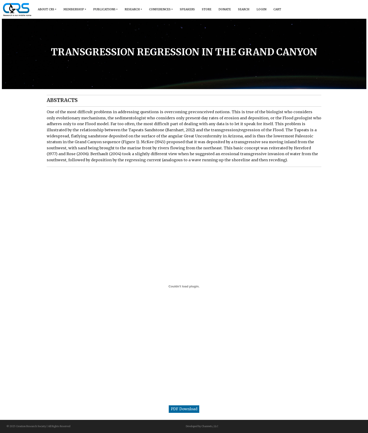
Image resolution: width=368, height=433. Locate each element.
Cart (277, 9)
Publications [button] (104, 9)
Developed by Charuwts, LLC (202, 426)
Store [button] (206, 9)
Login (261, 9)
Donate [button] (224, 9)
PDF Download (184, 409)
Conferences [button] (160, 9)
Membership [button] (73, 9)
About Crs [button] (46, 9)
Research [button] (132, 9)
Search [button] (243, 9)
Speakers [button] (187, 9)
